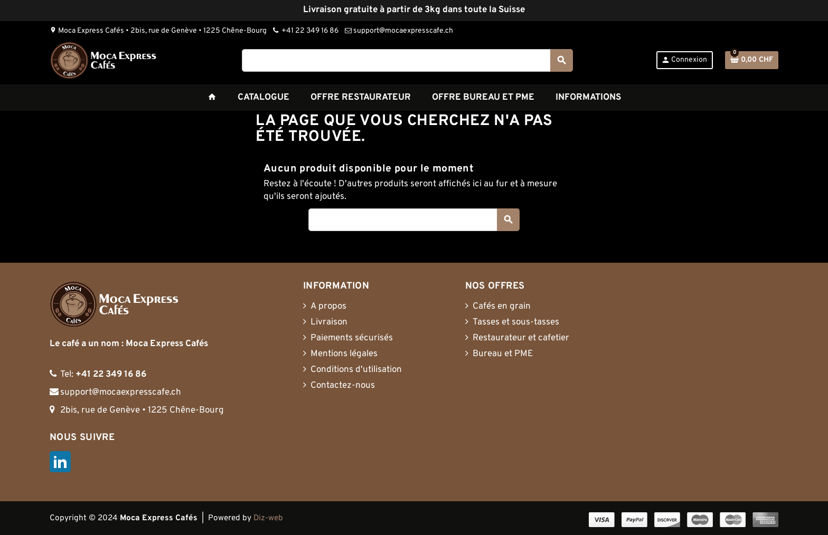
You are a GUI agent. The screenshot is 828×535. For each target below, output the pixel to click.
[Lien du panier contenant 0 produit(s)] (751, 60)
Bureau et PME (503, 354)
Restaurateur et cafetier (521, 338)
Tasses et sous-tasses (516, 322)
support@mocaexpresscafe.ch (399, 30)
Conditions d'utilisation (356, 370)
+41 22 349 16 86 (305, 30)
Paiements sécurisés (351, 338)
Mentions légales (344, 354)
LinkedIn (60, 461)
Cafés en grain (502, 306)
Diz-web (268, 518)
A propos (328, 306)
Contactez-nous (342, 385)
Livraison (328, 322)
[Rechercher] (407, 60)
